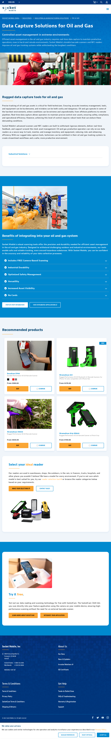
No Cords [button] (10, 295)
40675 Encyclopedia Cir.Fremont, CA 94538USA (11, 656)
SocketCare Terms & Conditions (13, 701)
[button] (101, 2)
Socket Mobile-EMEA (10, 18)
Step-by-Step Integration (15, 305)
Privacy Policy (7, 696)
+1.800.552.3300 (19, 663)
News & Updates (64, 659)
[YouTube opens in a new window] (103, 718)
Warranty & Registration (67, 701)
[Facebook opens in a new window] (93, 718)
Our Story (61, 654)
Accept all (103, 735)
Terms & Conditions (9, 691)
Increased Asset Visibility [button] (19, 288)
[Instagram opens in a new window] (108, 718)
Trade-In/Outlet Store (66, 691)
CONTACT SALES (45, 489)
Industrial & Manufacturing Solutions (52, 18)
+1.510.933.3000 (19, 665)
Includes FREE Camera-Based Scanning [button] (26, 260)
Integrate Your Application (54, 615)
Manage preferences (68, 735)
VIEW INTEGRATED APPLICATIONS (45, 305)
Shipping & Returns (9, 707)
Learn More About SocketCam (23, 615)
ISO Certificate (63, 669)
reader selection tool (52, 479)
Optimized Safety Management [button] (22, 274)
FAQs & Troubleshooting (66, 696)
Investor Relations (65, 664)
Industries (27, 18)
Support (61, 707)
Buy (17, 389)
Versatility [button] (11, 281)
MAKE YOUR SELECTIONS (21, 489)
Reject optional (87, 735)
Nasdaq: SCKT (9, 670)
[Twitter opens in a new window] (98, 718)
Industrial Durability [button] (16, 267)
